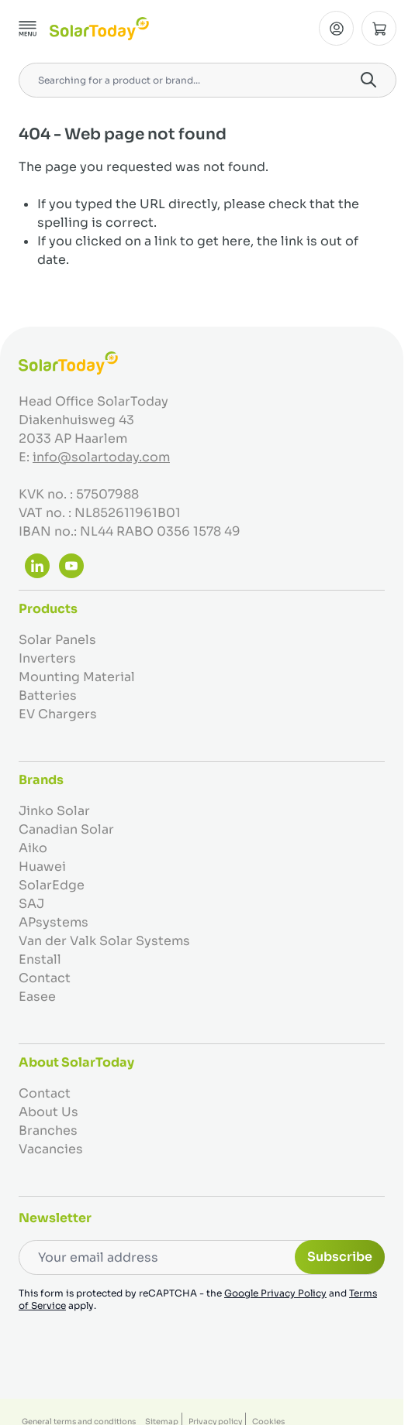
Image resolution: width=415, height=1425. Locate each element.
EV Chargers (58, 714)
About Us (48, 1112)
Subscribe (339, 1257)
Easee (37, 996)
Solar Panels (57, 640)
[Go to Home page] (99, 28)
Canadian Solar (66, 829)
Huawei (42, 866)
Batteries (48, 695)
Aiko (33, 848)
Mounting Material (77, 677)
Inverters (47, 658)
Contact (45, 978)
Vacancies (51, 1149)
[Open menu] (28, 28)
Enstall (40, 959)
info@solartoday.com (101, 457)
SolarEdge (52, 885)
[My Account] (336, 28)
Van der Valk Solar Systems (104, 941)
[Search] (368, 79)
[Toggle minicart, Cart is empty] (378, 28)
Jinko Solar (54, 811)
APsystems (53, 922)
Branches (48, 1130)
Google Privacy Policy (275, 1293)
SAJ (31, 904)
